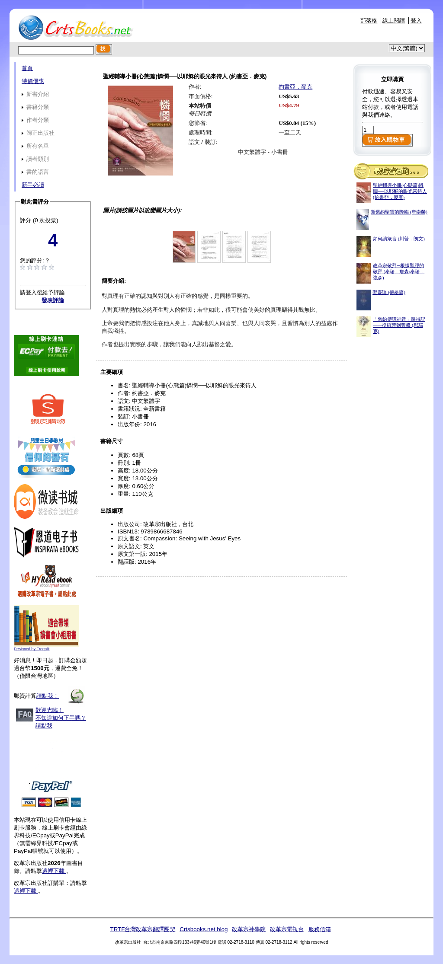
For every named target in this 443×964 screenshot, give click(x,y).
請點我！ (47, 696)
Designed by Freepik (32, 649)
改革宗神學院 (249, 929)
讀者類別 (35, 159)
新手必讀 (33, 185)
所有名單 (35, 146)
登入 (416, 20)
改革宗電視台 (287, 929)
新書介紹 (35, 94)
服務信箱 (319, 929)
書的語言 (35, 172)
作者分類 (35, 120)
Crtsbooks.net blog (204, 929)
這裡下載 (54, 871)
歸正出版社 (38, 133)
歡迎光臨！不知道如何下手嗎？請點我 (60, 718)
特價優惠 (33, 81)
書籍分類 (35, 107)
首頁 (27, 68)
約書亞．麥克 (295, 86)
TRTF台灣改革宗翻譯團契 (142, 929)
